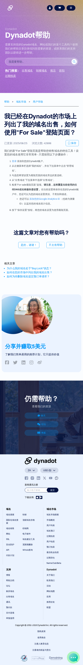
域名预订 (51, 530)
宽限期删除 (28, 544)
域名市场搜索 (53, 514)
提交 (52, 490)
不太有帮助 (55, 245)
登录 (14, 161)
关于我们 (51, 575)
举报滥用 (10, 618)
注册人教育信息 (41, 643)
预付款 (9, 607)
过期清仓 (51, 557)
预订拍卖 (51, 547)
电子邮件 (27, 533)
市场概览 (51, 520)
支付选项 (10, 612)
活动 (49, 586)
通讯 (8, 602)
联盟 (49, 607)
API (7, 550)
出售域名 (10, 596)
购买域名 (10, 591)
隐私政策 (41, 631)
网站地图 (51, 591)
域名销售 (10, 528)
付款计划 (10, 555)
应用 (49, 596)
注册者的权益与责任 (41, 650)
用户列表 (51, 525)
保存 (72, 143)
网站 (8, 533)
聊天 (42, 415)
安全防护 (10, 544)
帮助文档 (10, 580)
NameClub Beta (54, 563)
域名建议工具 (29, 539)
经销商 (26, 528)
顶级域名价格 (29, 520)
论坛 (41, 424)
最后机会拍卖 (53, 552)
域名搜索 (10, 514)
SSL (7, 539)
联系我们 (51, 580)
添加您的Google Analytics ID (44, 198)
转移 (25, 514)
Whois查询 (28, 550)
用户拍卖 (51, 541)
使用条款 (41, 637)
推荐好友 (51, 602)
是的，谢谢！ (29, 245)
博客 (41, 432)
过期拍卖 (51, 536)
